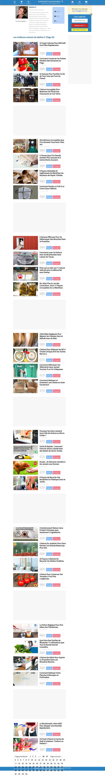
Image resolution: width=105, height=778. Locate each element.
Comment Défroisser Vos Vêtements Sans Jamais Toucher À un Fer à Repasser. (51, 367)
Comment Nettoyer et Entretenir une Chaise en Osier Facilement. (52, 382)
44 (51, 767)
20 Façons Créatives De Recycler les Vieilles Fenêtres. (52, 560)
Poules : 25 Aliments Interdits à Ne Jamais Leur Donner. (52, 463)
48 (16, 770)
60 (58, 770)
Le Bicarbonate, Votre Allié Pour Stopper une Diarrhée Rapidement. (51, 725)
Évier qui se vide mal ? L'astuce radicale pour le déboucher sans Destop (52, 270)
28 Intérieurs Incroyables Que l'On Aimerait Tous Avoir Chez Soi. (52, 142)
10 (32, 760)
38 (30, 767)
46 (58, 767)
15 (50, 760)
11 (35, 760)
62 (16, 774)
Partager (49, 54)
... (39, 756)
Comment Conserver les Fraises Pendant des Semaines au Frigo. (53, 60)
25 (33, 763)
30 (51, 763)
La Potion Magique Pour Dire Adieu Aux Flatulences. (51, 626)
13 (42, 760)
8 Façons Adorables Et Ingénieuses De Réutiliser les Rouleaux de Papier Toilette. (51, 173)
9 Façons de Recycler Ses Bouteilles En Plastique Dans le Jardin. (52, 479)
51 (26, 770)
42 (44, 767)
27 (40, 763)
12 (39, 760)
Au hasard (79, 3)
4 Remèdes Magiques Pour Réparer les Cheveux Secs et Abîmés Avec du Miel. (51, 336)
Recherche (28, 3)
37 (26, 767)
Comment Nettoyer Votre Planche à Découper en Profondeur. (50, 675)
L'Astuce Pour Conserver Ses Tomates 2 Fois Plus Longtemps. (51, 576)
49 (19, 770)
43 (48, 767)
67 (47, 756)
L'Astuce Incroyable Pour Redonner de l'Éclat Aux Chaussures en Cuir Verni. (50, 91)
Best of (21, 3)
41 (40, 767)
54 (37, 770)
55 (40, 770)
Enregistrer (56, 54)
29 (48, 763)
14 (46, 760)
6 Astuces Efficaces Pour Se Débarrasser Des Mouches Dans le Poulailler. (53, 239)
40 (37, 767)
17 (57, 760)
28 (44, 763)
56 (44, 770)
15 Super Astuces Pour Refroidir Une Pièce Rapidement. (53, 44)
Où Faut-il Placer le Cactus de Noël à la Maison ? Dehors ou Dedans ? (52, 741)
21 (19, 763)
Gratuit (72, 3)
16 (53, 760)
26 (37, 763)
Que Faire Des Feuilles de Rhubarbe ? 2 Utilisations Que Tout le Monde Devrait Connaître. (52, 643)
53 (33, 770)
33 (62, 763)
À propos (86, 3)
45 (55, 767)
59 (55, 770)
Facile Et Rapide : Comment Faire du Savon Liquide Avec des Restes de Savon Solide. (51, 448)
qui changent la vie (79, 11)
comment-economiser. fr (50, 2)
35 (19, 767)
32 (58, 763)
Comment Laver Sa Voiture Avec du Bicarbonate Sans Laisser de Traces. (51, 254)
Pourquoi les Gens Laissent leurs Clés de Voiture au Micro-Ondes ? (52, 433)
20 (16, 763)
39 (33, 767)
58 (51, 770)
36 (23, 767)
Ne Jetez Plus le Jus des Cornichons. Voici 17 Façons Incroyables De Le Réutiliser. (51, 285)
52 (30, 770)
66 (43, 756)
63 (19, 774)
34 (16, 767)
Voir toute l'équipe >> (21, 21)
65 (26, 774)
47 (62, 767)
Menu (15, 3)
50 (23, 770)
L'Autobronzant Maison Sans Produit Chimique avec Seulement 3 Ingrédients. (51, 530)
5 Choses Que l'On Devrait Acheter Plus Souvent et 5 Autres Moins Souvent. (50, 157)
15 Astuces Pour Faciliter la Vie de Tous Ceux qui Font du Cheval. (52, 76)
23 (26, 763)
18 (60, 760)
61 (62, 770)
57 (48, 770)
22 (23, 763)
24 (30, 763)
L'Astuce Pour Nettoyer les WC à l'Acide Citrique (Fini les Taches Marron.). (52, 351)
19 (64, 760)
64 (23, 774)
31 (55, 763)
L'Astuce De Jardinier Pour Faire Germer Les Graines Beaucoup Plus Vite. (53, 545)
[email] (80, 21)
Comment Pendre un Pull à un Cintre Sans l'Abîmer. (52, 187)
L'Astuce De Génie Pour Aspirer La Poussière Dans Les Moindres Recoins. (52, 659)
